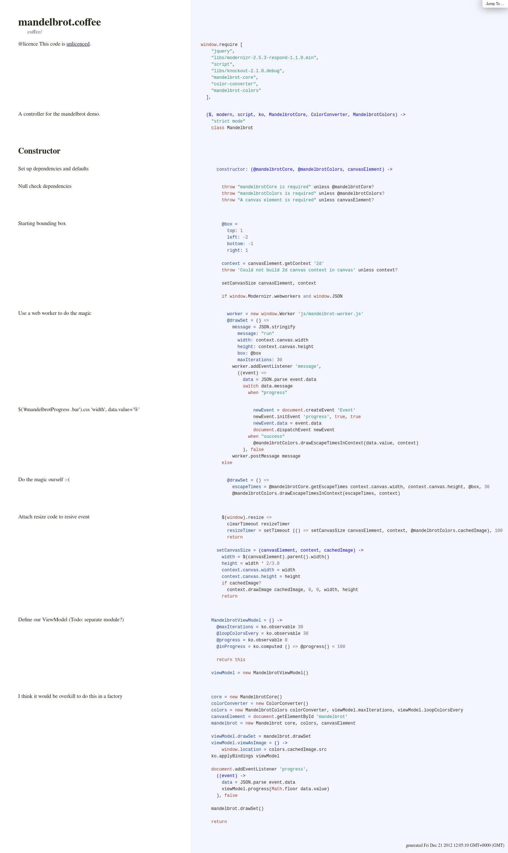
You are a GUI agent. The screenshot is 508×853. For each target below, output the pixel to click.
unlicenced (78, 44)
